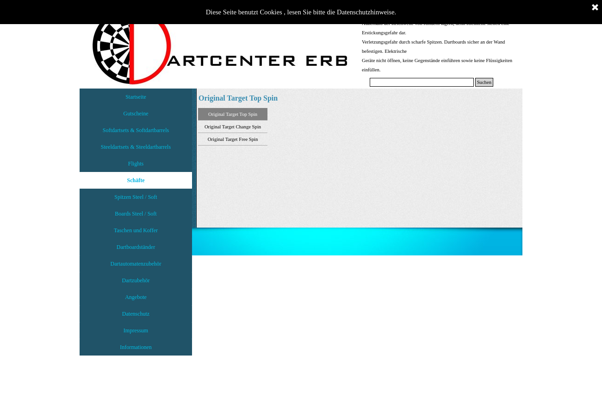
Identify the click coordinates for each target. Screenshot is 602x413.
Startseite (135, 97)
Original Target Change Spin (233, 126)
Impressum (136, 330)
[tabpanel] (438, 46)
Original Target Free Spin (233, 139)
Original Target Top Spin (232, 114)
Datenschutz (135, 314)
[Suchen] (422, 82)
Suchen (484, 82)
